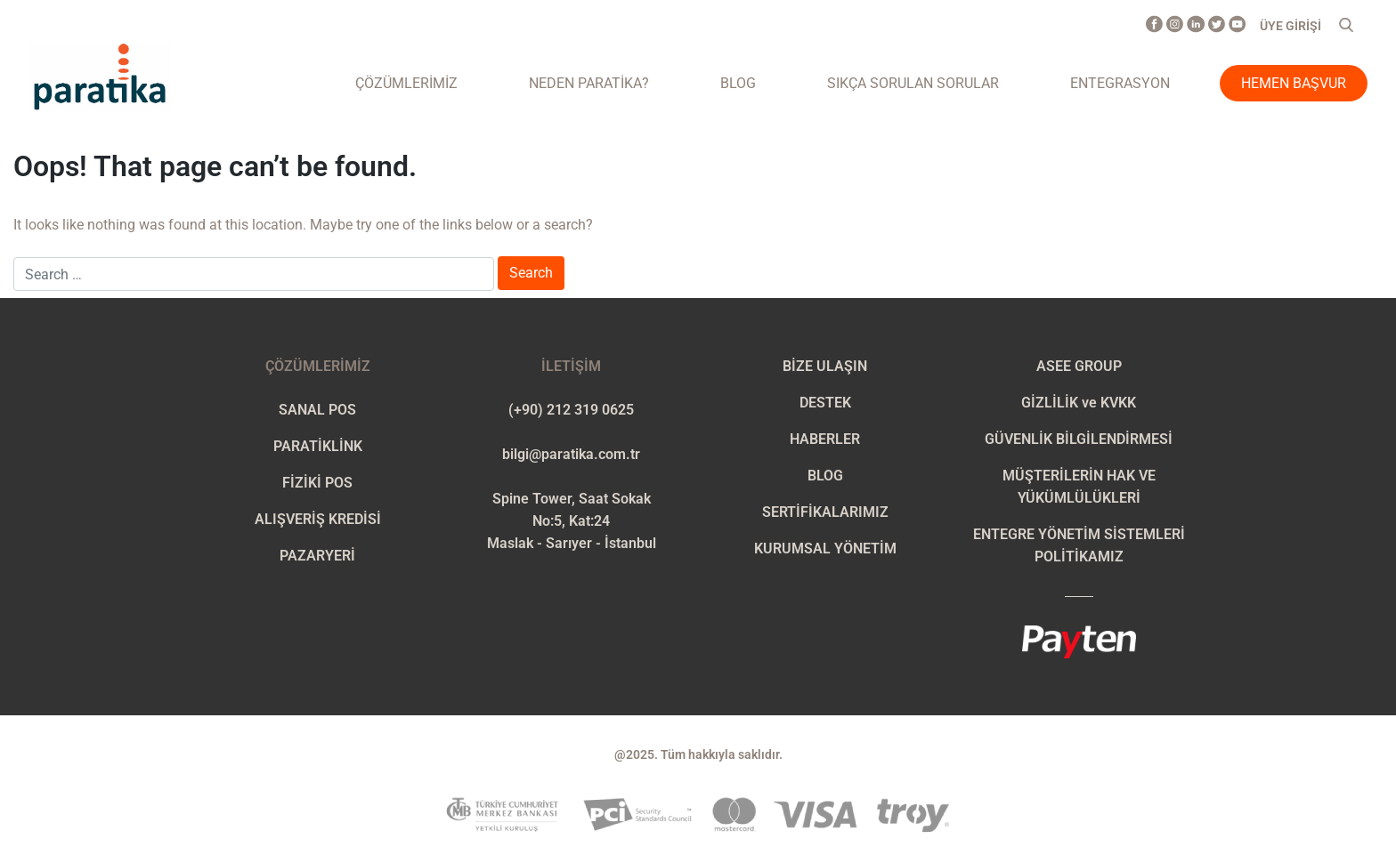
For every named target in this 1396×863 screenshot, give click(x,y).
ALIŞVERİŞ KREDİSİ (318, 519)
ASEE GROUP (1079, 366)
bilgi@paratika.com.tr (571, 454)
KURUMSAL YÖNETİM (825, 548)
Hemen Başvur (1293, 83)
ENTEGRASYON (1120, 83)
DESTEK (825, 402)
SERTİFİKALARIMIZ (825, 512)
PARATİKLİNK (317, 446)
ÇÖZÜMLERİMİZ (406, 83)
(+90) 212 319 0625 (571, 409)
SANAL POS (317, 409)
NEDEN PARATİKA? (589, 83)
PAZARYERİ (317, 555)
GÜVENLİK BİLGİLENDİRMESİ (1079, 439)
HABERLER (825, 439)
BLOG (825, 475)
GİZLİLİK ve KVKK (1078, 402)
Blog (738, 83)
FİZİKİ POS (317, 482)
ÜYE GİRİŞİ (1290, 26)
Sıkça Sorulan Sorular (913, 83)
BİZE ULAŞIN (825, 366)
